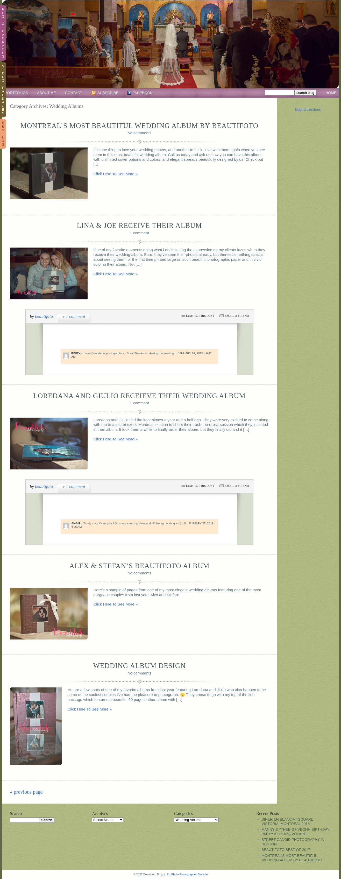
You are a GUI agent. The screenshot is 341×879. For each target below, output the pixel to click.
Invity (75, 353)
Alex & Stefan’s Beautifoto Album (139, 566)
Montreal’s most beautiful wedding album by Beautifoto (139, 126)
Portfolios (16, 93)
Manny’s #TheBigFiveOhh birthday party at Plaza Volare (295, 831)
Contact (73, 93)
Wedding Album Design (139, 666)
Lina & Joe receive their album (139, 225)
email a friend (237, 316)
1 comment (75, 316)
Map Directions (308, 109)
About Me (46, 93)
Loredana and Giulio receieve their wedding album (139, 396)
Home (330, 93)
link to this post (200, 316)
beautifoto (44, 316)
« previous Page (26, 792)
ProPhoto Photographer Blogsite (187, 874)
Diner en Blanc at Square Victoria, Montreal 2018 (287, 821)
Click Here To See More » (116, 174)
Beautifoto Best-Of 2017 (285, 850)
